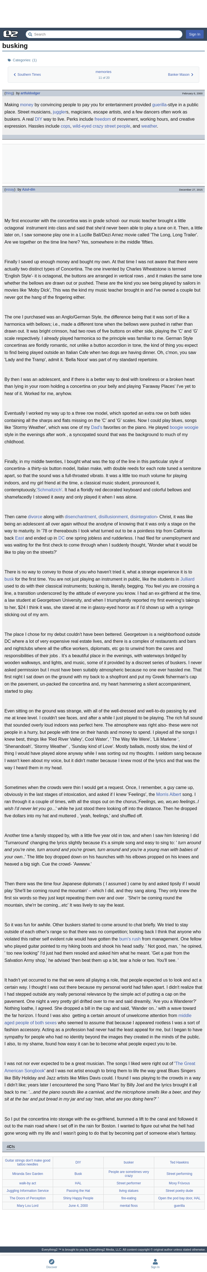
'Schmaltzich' (49, 489)
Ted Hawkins (179, 1162)
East (19, 538)
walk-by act (27, 1183)
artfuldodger (30, 93)
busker (129, 1162)
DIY (38, 119)
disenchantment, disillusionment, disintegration (111, 516)
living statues (128, 1191)
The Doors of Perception (27, 1198)
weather (149, 126)
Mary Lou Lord (27, 1206)
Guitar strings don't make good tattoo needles (27, 1162)
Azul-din (28, 189)
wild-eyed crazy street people (101, 126)
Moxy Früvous (179, 1183)
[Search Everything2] (104, 34)
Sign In (194, 34)
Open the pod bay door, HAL (179, 1198)
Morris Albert (168, 794)
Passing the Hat (78, 1191)
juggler (59, 112)
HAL (78, 1183)
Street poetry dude (179, 1191)
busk (9, 579)
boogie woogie (184, 427)
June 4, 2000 (78, 1206)
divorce (35, 516)
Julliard (187, 579)
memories (103, 72)
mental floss (129, 1206)
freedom (102, 119)
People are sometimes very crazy (129, 1174)
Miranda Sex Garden (27, 1174)
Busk (78, 1174)
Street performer (129, 1183)
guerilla (159, 104)
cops (65, 126)
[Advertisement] (103, 13)
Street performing (179, 1174)
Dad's (96, 427)
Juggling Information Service (28, 1191)
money (26, 104)
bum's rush (130, 939)
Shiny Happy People (78, 1198)
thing (9, 93)
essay (10, 189)
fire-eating (128, 1198)
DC (61, 538)
